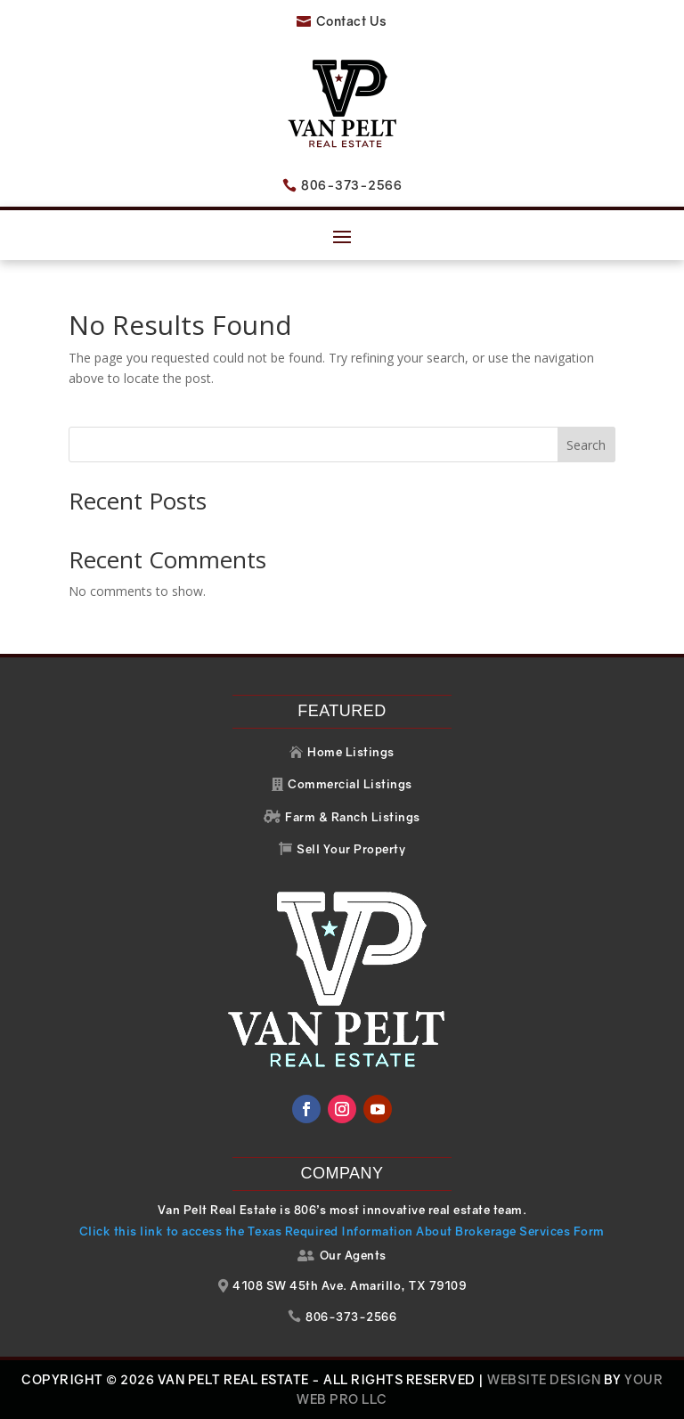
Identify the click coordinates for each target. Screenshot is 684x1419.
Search (586, 444)
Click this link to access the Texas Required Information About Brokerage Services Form (342, 1231)
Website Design (543, 1379)
